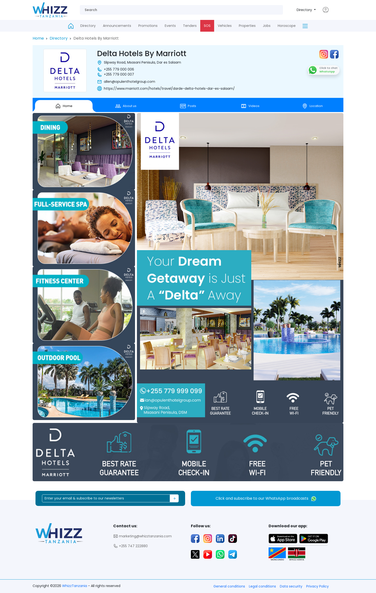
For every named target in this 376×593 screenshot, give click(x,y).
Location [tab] (312, 106)
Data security (291, 586)
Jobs (266, 25)
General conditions (229, 586)
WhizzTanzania (75, 585)
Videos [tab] (250, 106)
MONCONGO (275, 554)
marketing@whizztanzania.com (142, 536)
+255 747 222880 (130, 546)
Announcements (117, 25)
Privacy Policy (317, 586)
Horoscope (287, 25)
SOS (207, 25)
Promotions (148, 25)
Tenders (190, 25)
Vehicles (225, 25)
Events (170, 25)
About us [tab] (125, 106)
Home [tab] (63, 106)
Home (38, 38)
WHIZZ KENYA (295, 554)
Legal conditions (262, 586)
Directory (305, 9)
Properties (247, 25)
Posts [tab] (188, 106)
